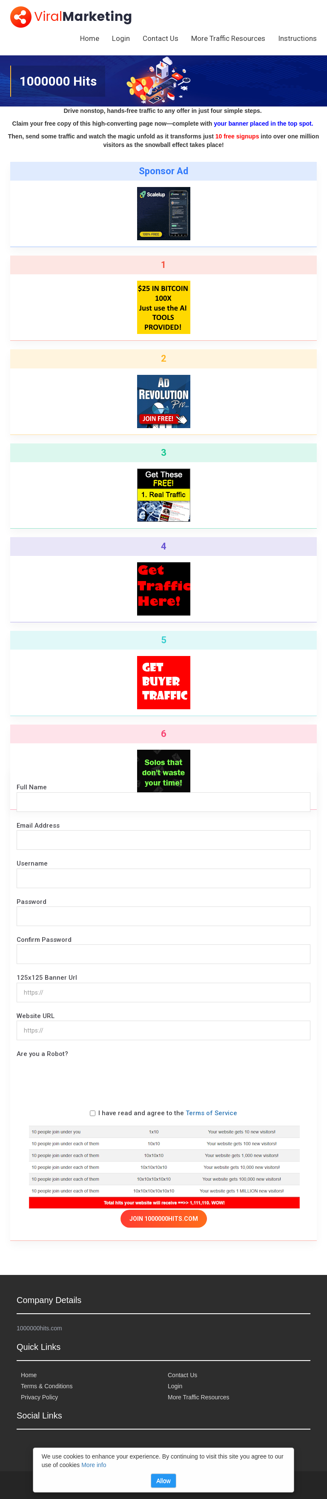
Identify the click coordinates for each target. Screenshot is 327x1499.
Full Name (32, 787)
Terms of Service (211, 1113)
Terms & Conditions (46, 1386)
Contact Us (160, 38)
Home (89, 38)
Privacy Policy (39, 1397)
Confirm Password (44, 940)
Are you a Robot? (42, 1054)
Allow (163, 1480)
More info (93, 1465)
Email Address (38, 825)
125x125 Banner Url (47, 977)
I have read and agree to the (163, 1113)
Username (32, 863)
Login (121, 38)
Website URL (35, 1016)
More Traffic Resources (228, 38)
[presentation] (81, 1075)
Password (31, 902)
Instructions (297, 38)
